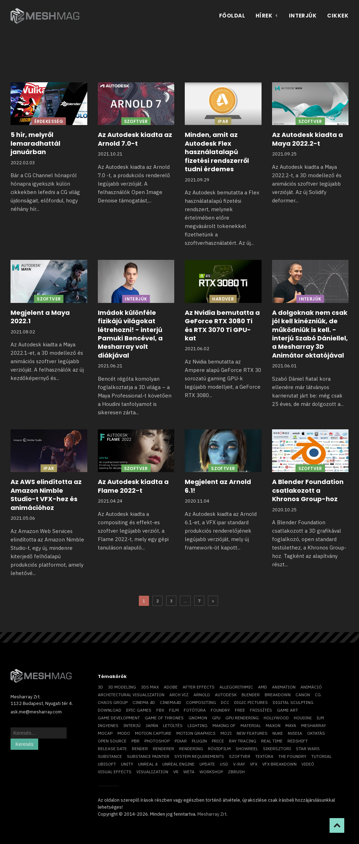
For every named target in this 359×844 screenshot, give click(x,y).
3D (100, 687)
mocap (105, 733)
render (140, 748)
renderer (163, 748)
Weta (189, 771)
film (174, 710)
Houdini (303, 717)
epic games (138, 710)
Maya (290, 725)
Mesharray (313, 725)
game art (287, 710)
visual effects (114, 771)
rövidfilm (219, 748)
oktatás (316, 733)
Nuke (277, 733)
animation (284, 687)
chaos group (113, 702)
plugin (199, 740)
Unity (127, 764)
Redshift (297, 740)
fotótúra (195, 710)
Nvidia (295, 733)
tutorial (321, 756)
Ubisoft (107, 764)
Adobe (171, 687)
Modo (123, 733)
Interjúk (303, 15)
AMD (262, 687)
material (251, 725)
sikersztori (277, 748)
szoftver (239, 756)
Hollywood (276, 717)
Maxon (273, 725)
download (109, 710)
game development (119, 717)
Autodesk (226, 694)
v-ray (239, 764)
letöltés (173, 725)
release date (112, 748)
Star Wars (308, 748)
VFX (253, 764)
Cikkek (337, 15)
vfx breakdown (279, 764)
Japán (151, 725)
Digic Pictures (251, 702)
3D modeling (122, 687)
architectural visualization (131, 694)
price (218, 740)
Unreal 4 (147, 764)
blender (251, 694)
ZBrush (236, 771)
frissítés (261, 710)
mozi (226, 733)
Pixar (181, 740)
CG (318, 694)
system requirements (199, 756)
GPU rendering (242, 717)
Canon (303, 694)
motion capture (153, 733)
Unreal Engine (178, 764)
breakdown (278, 694)
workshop (211, 771)
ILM (320, 717)
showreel (247, 748)
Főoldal (232, 15)
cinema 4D (144, 702)
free (240, 710)
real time (272, 740)
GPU (216, 717)
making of (224, 725)
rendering (191, 748)
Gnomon (198, 717)
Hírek (267, 15)
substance (110, 756)
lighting (198, 725)
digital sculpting (293, 702)
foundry (220, 710)
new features (252, 733)
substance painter (148, 756)
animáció (311, 687)
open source (112, 740)
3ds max (150, 687)
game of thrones (164, 717)
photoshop (157, 740)
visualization (152, 771)
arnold (202, 694)
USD (224, 764)
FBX (160, 710)
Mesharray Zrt (211, 814)
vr (175, 771)
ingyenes (108, 725)
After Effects (199, 687)
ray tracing (242, 740)
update (207, 764)
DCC (225, 702)
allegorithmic (236, 687)
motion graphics (196, 733)
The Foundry (292, 756)
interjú (132, 725)
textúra (264, 756)
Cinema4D (170, 702)
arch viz (179, 694)
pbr (135, 740)
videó (308, 764)
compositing (201, 702)
